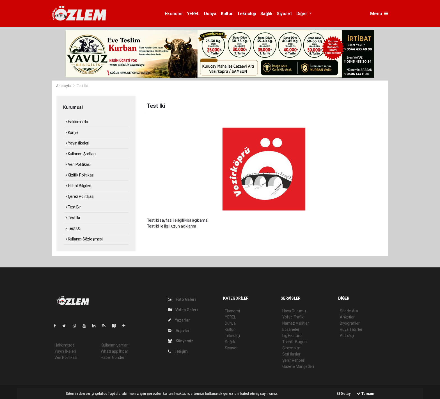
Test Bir (73, 207)
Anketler (347, 317)
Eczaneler (290, 329)
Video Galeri (183, 310)
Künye (72, 132)
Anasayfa (64, 86)
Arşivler (178, 330)
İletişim (178, 351)
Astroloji (347, 335)
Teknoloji (246, 13)
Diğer (302, 13)
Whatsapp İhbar (114, 351)
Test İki (82, 86)
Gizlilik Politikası (80, 175)
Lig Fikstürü (292, 335)
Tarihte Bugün (294, 342)
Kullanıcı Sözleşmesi (84, 239)
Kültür (227, 13)
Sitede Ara (349, 311)
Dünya (210, 13)
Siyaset (284, 13)
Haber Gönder (113, 357)
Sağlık (266, 13)
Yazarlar (179, 320)
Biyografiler (350, 323)
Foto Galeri (182, 299)
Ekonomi (173, 13)
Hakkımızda (77, 122)
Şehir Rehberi (293, 360)
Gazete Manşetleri (298, 366)
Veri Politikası (78, 164)
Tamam (365, 393)
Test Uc (73, 228)
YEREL (193, 13)
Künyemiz (180, 341)
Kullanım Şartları (80, 154)
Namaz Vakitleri (296, 323)
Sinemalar (291, 348)
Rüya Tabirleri (351, 329)
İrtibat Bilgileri (78, 186)
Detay (344, 393)
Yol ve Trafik (293, 317)
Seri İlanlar (291, 354)
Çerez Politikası (80, 196)
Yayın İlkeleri (77, 143)
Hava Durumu (294, 311)
